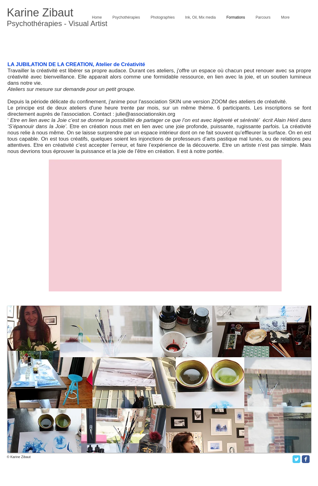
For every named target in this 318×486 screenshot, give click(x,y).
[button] (159, 379)
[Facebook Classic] (306, 459)
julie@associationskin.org (145, 114)
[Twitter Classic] (296, 459)
